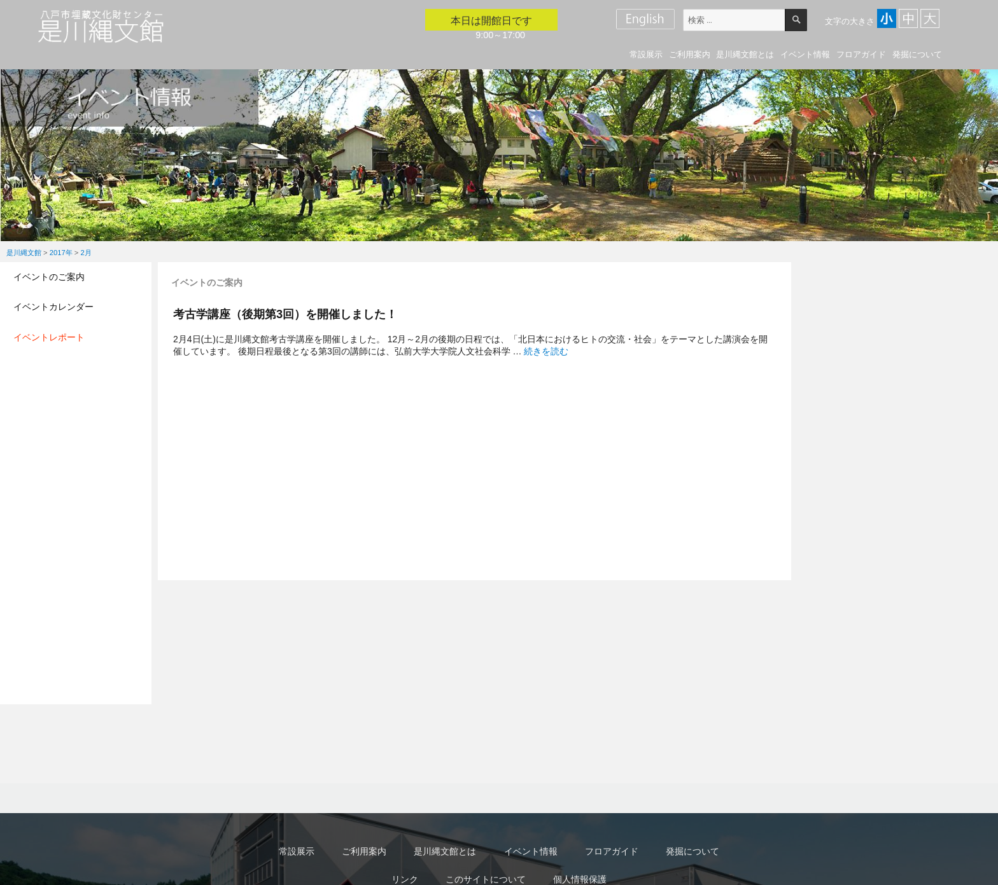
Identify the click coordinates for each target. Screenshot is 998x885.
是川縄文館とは (745, 54)
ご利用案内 (689, 54)
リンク (404, 879)
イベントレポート (49, 337)
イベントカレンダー (53, 307)
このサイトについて (486, 879)
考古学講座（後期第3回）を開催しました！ (285, 314)
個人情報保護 (580, 879)
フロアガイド (861, 54)
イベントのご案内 (49, 277)
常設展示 (646, 54)
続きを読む (546, 351)
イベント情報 (805, 54)
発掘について (917, 54)
